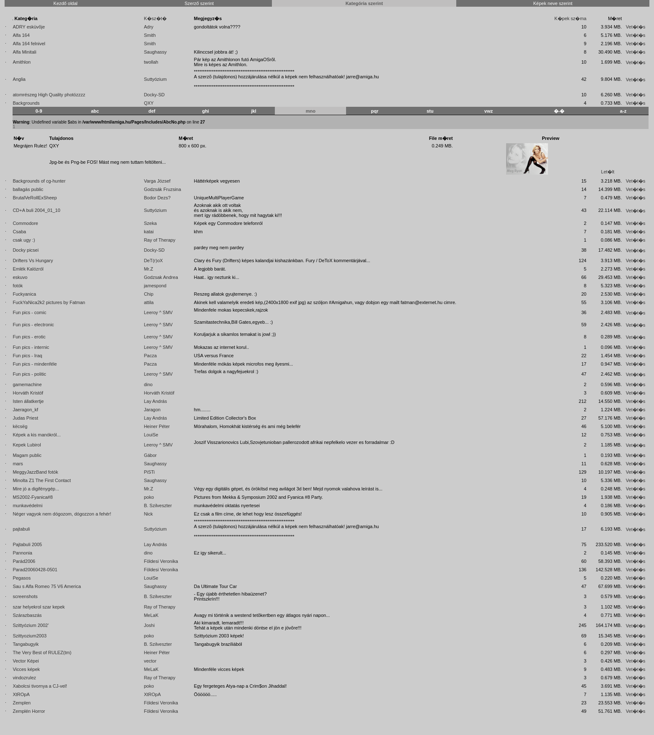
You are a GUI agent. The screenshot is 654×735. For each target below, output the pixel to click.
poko (149, 497)
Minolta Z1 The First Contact (42, 480)
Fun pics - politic (29, 374)
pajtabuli (21, 528)
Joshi (149, 625)
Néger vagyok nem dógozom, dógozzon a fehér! (62, 513)
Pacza (150, 355)
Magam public (27, 455)
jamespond (155, 285)
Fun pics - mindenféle (35, 363)
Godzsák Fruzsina (162, 189)
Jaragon (152, 409)
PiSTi (149, 472)
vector (150, 660)
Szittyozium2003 (30, 635)
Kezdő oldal (66, 3)
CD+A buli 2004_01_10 (36, 210)
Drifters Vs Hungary (33, 260)
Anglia (19, 79)
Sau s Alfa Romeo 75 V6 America (47, 586)
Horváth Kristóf (28, 392)
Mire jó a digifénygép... (36, 488)
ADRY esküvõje (29, 26)
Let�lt (608, 171)
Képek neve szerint (553, 3)
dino (148, 384)
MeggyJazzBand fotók (35, 472)
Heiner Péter (157, 426)
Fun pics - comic (29, 312)
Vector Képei (26, 660)
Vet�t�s (635, 26)
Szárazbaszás (27, 615)
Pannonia (22, 552)
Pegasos (22, 577)
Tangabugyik (26, 644)
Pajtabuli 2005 (27, 544)
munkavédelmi (27, 505)
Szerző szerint (199, 3)
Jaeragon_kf (25, 409)
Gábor (150, 455)
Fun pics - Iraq (27, 355)
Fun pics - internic (31, 347)
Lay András (155, 401)
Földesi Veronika (161, 561)
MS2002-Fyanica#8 (32, 497)
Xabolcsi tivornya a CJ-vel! (40, 686)
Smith (149, 35)
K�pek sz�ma (570, 18)
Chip (148, 294)
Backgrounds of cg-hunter (39, 180)
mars (18, 463)
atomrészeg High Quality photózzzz (49, 94)
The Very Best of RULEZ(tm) (42, 652)
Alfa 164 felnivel (29, 43)
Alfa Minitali (24, 51)
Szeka (150, 223)
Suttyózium (155, 79)
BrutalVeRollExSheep (35, 197)
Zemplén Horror (29, 711)
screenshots (25, 596)
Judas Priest (25, 417)
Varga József (157, 180)
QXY (148, 103)
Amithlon (22, 61)
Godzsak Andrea (161, 277)
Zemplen (22, 702)
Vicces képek (26, 669)
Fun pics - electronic (33, 324)
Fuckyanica (24, 294)
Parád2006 (24, 561)
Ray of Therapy (159, 239)
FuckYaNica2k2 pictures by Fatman (49, 302)
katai (148, 231)
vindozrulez (24, 677)
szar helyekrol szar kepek (39, 606)
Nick (148, 513)
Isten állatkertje (28, 401)
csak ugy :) (24, 239)
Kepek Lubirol (27, 444)
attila (148, 302)
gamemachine (27, 384)
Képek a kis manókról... (36, 434)
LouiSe (151, 434)
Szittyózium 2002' (31, 625)
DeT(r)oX (153, 260)
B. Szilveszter (158, 505)
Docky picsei (26, 250)
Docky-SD (154, 94)
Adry (148, 26)
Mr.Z (148, 268)
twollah (151, 61)
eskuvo (20, 277)
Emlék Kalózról (28, 268)
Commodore (25, 223)
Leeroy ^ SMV (158, 312)
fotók (18, 285)
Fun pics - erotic (29, 336)
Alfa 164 (21, 35)
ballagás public (28, 189)
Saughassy (155, 51)
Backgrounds (26, 103)
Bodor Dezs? (157, 197)
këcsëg (20, 426)
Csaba (19, 231)
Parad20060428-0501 (35, 569)
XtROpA (21, 694)
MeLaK (151, 615)
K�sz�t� (155, 18)
